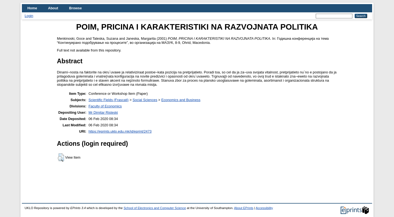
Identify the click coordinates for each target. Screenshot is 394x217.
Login (29, 16)
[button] (61, 157)
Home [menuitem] (32, 8)
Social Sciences (144, 100)
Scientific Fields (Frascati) (108, 100)
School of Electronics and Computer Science (155, 208)
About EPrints (243, 208)
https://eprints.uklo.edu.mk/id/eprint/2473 (119, 131)
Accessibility (264, 208)
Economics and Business (180, 100)
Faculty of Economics (105, 106)
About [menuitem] (53, 8)
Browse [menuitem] (75, 8)
